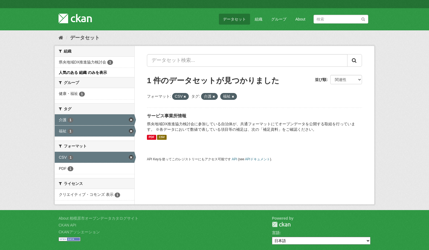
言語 (276, 233)
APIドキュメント (257, 159)
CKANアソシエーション (79, 232)
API (234, 159)
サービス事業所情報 (166, 116)
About (300, 19)
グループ (278, 19)
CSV (162, 137)
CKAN (281, 224)
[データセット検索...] (247, 60)
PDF (151, 137)
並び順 (320, 79)
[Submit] (363, 18)
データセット (234, 19)
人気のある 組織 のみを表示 (83, 72)
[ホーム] (61, 37)
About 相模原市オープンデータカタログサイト (98, 218)
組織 (258, 19)
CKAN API (67, 225)
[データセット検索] (341, 19)
